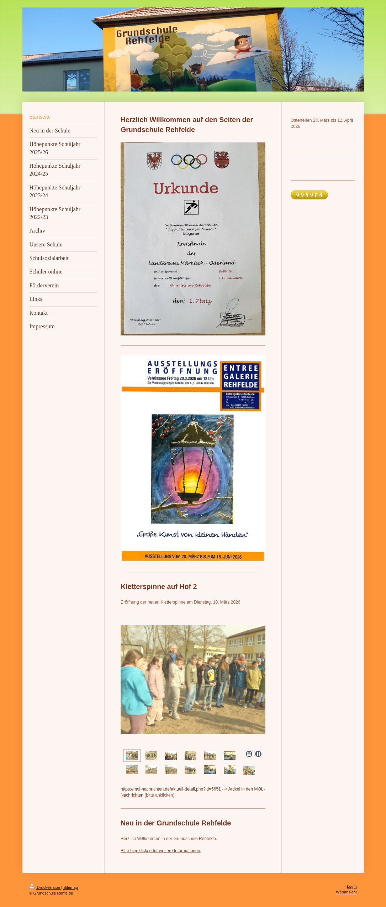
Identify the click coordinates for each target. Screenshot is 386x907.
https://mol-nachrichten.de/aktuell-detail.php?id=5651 (171, 789)
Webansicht (346, 892)
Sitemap (70, 887)
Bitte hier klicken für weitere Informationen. (161, 850)
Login (351, 886)
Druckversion (46, 887)
